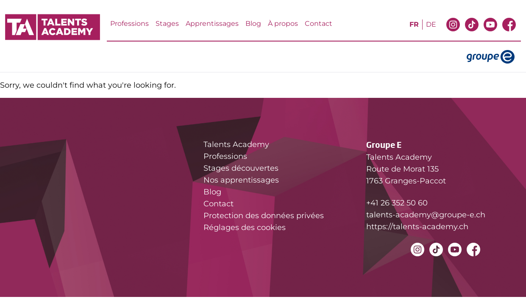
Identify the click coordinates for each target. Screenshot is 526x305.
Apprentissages (212, 23)
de (431, 24)
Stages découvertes (240, 168)
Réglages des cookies (244, 227)
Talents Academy (236, 144)
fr (414, 24)
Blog (253, 23)
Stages (167, 23)
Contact (318, 23)
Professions (129, 23)
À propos (283, 23)
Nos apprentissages (241, 180)
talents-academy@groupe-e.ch (425, 214)
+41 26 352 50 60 (397, 203)
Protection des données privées (263, 215)
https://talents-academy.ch (417, 226)
